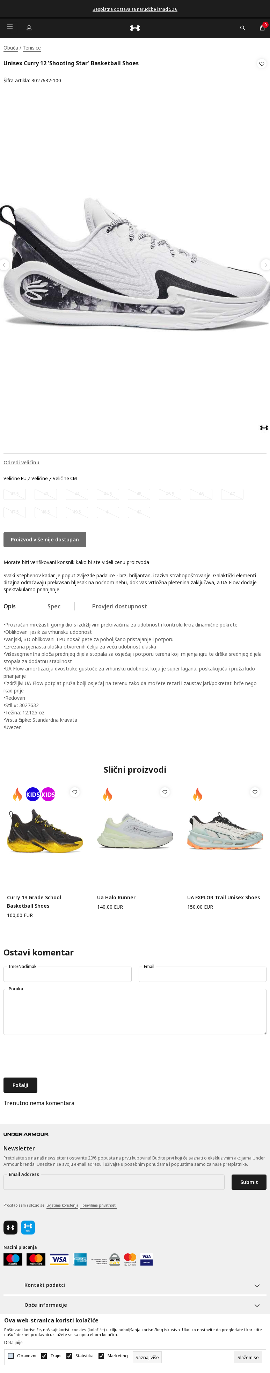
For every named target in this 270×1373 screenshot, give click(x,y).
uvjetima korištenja (62, 1203)
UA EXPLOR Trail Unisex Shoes (223, 895)
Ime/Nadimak (23, 964)
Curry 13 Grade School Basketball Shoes (34, 899)
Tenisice (32, 47)
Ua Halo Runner (116, 895)
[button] (262, 72)
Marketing (118, 1356)
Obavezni (26, 1356)
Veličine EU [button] (15, 476)
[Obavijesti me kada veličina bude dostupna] (14, 492)
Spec (54, 604)
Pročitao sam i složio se (60, 1203)
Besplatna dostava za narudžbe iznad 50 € (135, 9)
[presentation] (56, 1054)
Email (149, 964)
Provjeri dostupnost (119, 604)
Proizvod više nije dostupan (45, 537)
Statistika (84, 1356)
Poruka (16, 987)
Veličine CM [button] (65, 476)
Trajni (55, 1356)
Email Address (24, 1172)
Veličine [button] (39, 476)
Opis (9, 604)
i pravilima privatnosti (98, 1203)
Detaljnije (13, 1343)
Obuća (10, 47)
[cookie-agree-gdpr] (248, 1357)
